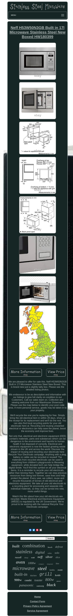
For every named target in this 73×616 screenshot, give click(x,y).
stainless (24, 551)
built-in (21, 574)
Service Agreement (37, 611)
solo (57, 552)
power (59, 581)
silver (49, 557)
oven (20, 562)
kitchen (33, 575)
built (15, 546)
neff (40, 557)
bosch (50, 547)
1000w (32, 563)
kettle (57, 575)
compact (41, 564)
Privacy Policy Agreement (37, 606)
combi (28, 580)
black (51, 585)
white (50, 553)
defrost (59, 546)
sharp (26, 558)
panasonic (26, 585)
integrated (50, 564)
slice (58, 557)
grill (45, 574)
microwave (24, 568)
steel (42, 568)
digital (40, 552)
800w (49, 579)
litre (57, 563)
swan (60, 570)
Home (37, 597)
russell (18, 557)
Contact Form (37, 601)
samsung (40, 586)
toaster (38, 580)
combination (33, 545)
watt (33, 557)
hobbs (52, 570)
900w (18, 580)
